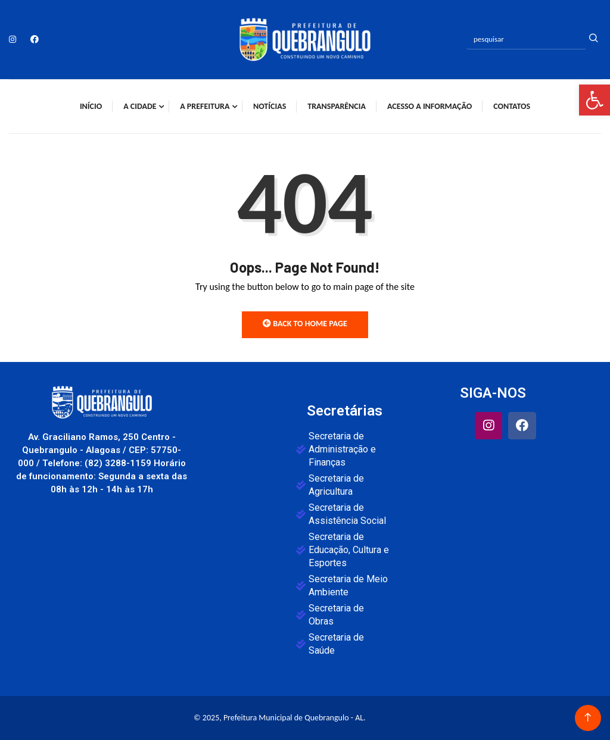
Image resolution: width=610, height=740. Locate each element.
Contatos (511, 106)
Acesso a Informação (429, 106)
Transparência (336, 106)
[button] (594, 100)
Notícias (269, 106)
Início (91, 106)
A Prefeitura (204, 106)
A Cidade (139, 106)
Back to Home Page (305, 324)
